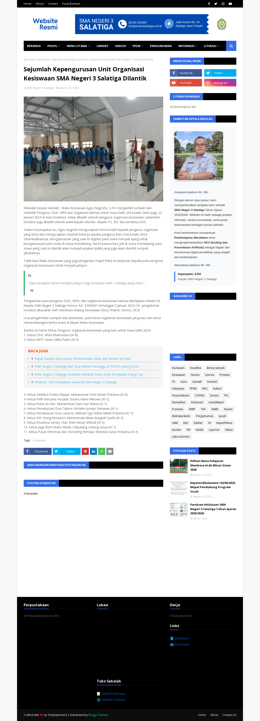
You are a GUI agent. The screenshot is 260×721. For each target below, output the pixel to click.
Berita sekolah (216, 368)
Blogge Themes (98, 715)
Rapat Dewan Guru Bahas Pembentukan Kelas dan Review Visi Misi (83, 359)
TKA (203, 409)
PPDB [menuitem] (136, 46)
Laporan (214, 430)
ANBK (214, 409)
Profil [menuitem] (52, 46)
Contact (53, 4)
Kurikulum (178, 368)
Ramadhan (179, 402)
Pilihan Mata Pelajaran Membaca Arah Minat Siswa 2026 (210, 465)
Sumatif (197, 382)
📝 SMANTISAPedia (111, 694)
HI (209, 423)
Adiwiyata (178, 388)
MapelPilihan (224, 423)
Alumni (228, 409)
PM (188, 430)
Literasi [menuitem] (210, 46)
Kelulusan (197, 402)
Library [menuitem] (102, 46)
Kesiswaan (43, 59)
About (40, 4)
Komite (176, 430)
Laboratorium (181, 436)
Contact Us (229, 715)
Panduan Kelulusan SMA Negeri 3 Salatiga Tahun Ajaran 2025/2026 (213, 509)
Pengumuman (204, 416)
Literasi (209, 375)
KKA (185, 423)
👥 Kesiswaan (180, 644)
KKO (205, 388)
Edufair (198, 423)
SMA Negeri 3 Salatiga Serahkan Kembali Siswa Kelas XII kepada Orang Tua (89, 374)
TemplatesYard (57, 715)
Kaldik (199, 430)
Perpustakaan (180, 395)
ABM (175, 423)
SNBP (192, 409)
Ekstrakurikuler (181, 416)
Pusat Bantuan (71, 4)
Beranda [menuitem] (34, 46)
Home (27, 4)
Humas (195, 375)
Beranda (29, 59)
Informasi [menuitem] (186, 46)
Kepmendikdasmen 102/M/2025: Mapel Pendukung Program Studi (213, 487)
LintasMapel (216, 402)
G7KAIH (199, 395)
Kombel (212, 382)
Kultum (217, 388)
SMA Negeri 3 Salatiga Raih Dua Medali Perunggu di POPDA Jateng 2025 (87, 366)
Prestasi (225, 375)
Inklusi (229, 430)
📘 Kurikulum (179, 638)
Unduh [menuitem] (120, 46)
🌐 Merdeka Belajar (111, 700)
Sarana (214, 395)
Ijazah (222, 416)
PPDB (193, 388)
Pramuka (177, 409)
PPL (226, 395)
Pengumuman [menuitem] (161, 46)
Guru (184, 382)
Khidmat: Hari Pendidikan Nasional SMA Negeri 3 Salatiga (76, 382)
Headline (195, 368)
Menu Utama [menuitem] (77, 46)
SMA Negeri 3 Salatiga (40, 88)
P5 (173, 382)
